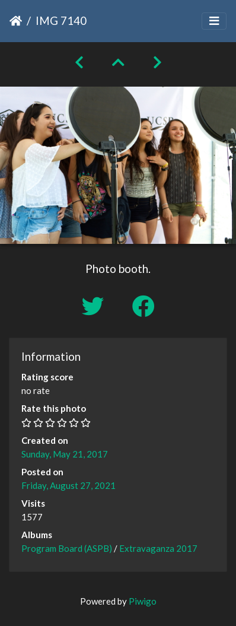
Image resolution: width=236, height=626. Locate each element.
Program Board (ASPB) (66, 548)
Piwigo (143, 601)
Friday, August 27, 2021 (68, 485)
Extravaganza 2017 (158, 548)
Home (15, 20)
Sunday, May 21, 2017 (64, 454)
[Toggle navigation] (214, 21)
